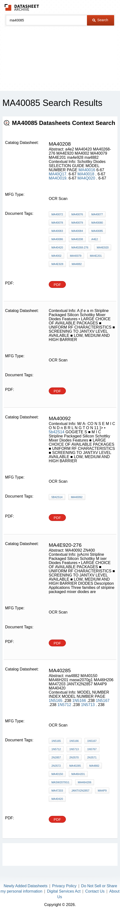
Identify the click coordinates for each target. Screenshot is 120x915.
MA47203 (57, 790)
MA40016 (86, 170)
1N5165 (56, 700)
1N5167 (102, 700)
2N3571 (92, 757)
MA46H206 (84, 782)
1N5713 (88, 705)
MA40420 (57, 247)
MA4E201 (96, 255)
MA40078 (57, 222)
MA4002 (56, 255)
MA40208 (77, 239)
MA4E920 (102, 247)
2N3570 (74, 757)
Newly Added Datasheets (26, 886)
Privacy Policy (64, 886)
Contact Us (95, 891)
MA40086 (57, 239)
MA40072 (57, 214)
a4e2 (94, 239)
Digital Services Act (64, 891)
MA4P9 (102, 790)
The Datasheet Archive (22, 7)
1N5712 (65, 705)
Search (100, 20)
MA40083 (57, 230)
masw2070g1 (60, 782)
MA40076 (77, 214)
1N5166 (79, 700)
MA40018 (86, 174)
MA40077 (97, 214)
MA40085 (97, 230)
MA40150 (57, 774)
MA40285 (75, 765)
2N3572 (56, 765)
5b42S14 (56, 432)
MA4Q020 (86, 178)
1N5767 (92, 749)
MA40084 (77, 230)
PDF (57, 285)
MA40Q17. (58, 174)
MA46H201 (78, 774)
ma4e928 (57, 264)
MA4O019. (58, 178)
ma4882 (77, 264)
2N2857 (56, 757)
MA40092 (77, 497)
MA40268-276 (80, 247)
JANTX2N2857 (80, 790)
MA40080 (97, 222)
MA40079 (77, 222)
